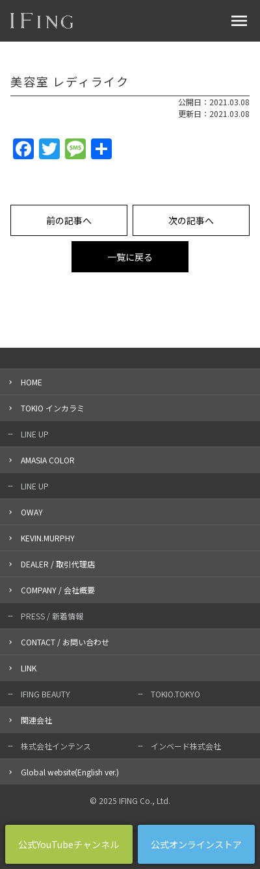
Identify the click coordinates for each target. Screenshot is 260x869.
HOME (31, 381)
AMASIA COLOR (48, 459)
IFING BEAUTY (45, 693)
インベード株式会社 (186, 745)
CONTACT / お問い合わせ (65, 641)
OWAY (32, 511)
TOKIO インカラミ (52, 407)
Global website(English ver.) (70, 771)
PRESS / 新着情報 (52, 615)
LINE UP (35, 433)
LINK (28, 667)
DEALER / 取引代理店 (58, 563)
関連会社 (36, 719)
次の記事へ (191, 220)
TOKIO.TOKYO (175, 693)
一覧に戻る (130, 256)
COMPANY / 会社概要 (58, 589)
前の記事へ (69, 220)
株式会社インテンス (56, 745)
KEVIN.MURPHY (48, 537)
